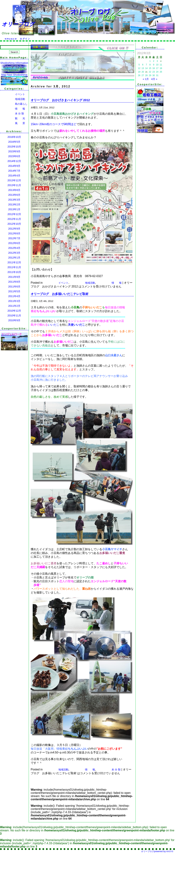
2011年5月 (14, 291)
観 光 (12, 118)
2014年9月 (14, 165)
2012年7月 (14, 238)
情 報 (12, 108)
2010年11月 (14, 315)
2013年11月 (14, 185)
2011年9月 (14, 276)
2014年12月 (14, 161)
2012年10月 (14, 223)
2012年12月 (14, 214)
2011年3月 (14, 301)
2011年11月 (14, 267)
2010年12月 (14, 310)
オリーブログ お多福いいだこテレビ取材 (59, 294)
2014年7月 (14, 170)
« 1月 (146, 79)
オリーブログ (18, 24)
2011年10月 (14, 272)
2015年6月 (14, 156)
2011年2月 (14, 305)
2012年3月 (14, 252)
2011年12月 (14, 262)
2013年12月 (14, 180)
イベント (12, 94)
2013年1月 (14, 209)
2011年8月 (14, 281)
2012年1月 (14, 257)
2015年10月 (14, 146)
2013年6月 (14, 194)
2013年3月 (14, 199)
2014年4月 (14, 175)
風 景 (12, 123)
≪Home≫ (10, 39)
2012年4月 (14, 247)
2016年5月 (14, 141)
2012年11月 (14, 219)
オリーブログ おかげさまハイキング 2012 (60, 100)
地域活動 (12, 99)
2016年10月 (14, 136)
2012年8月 (14, 233)
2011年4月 (14, 296)
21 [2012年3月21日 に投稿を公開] (146, 72)
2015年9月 (14, 151)
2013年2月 (14, 204)
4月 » (154, 79)
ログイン (25, 39)
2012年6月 (14, 243)
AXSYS (169, 851)
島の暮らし (14, 103)
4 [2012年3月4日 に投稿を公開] (160, 61)
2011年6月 (14, 286)
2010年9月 (14, 320)
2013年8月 (14, 190)
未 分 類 (12, 113)
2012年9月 (14, 228)
